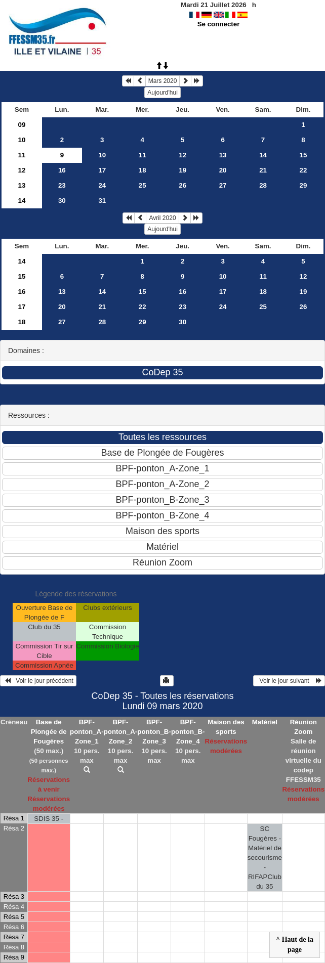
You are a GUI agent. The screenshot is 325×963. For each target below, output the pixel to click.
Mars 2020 (162, 80)
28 (263, 185)
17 (102, 170)
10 (22, 140)
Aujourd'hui (162, 92)
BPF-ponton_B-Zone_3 (154, 731)
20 (223, 170)
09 (22, 124)
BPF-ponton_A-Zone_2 (121, 731)
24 (102, 185)
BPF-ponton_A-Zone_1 (87, 731)
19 (182, 170)
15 (303, 155)
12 (182, 155)
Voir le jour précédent (38, 680)
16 (62, 170)
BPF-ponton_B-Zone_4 (188, 731)
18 (142, 170)
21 (263, 170)
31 (102, 200)
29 (303, 185)
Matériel (264, 722)
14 (263, 155)
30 (62, 200)
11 (22, 155)
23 (62, 185)
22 (303, 170)
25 (142, 185)
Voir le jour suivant (289, 680)
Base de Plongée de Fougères (49, 731)
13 (223, 155)
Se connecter (218, 24)
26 (182, 185)
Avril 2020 (162, 218)
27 (223, 185)
